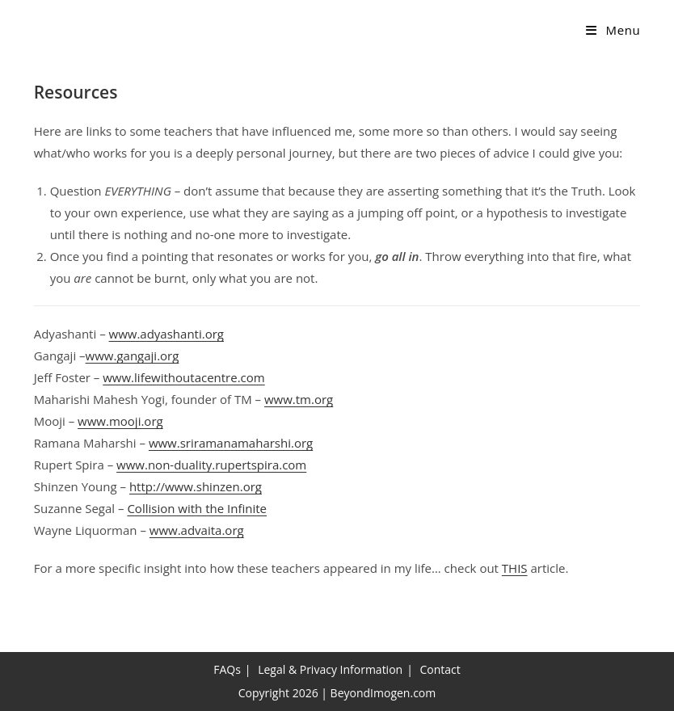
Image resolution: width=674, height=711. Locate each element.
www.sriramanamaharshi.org (231, 443)
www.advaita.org (197, 530)
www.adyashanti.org (166, 334)
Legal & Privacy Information (330, 669)
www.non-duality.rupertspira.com (211, 464)
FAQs (227, 669)
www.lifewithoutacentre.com (183, 377)
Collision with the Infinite (197, 508)
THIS (515, 568)
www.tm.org (298, 399)
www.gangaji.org (132, 355)
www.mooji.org (120, 421)
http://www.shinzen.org (195, 486)
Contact (440, 669)
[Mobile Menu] (613, 30)
